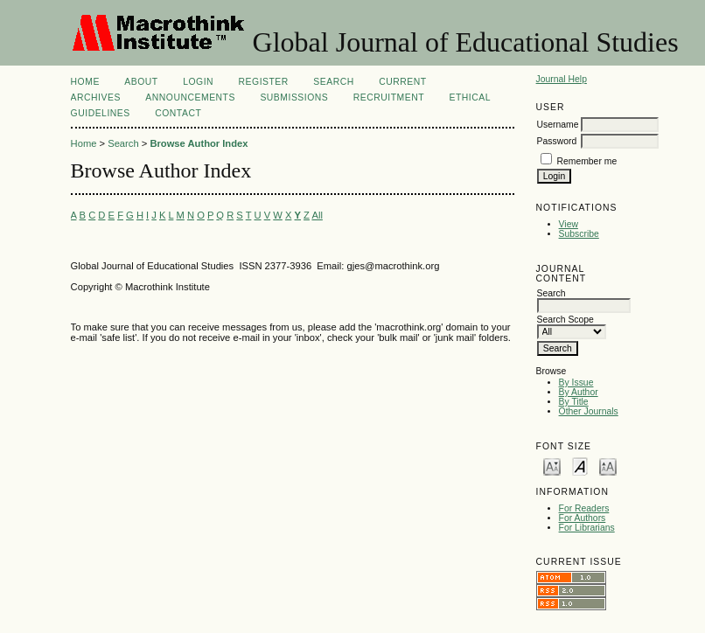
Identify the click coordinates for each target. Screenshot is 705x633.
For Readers (584, 508)
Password (557, 141)
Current (402, 82)
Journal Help (561, 79)
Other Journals (588, 411)
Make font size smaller (552, 466)
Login (198, 82)
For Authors (582, 518)
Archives (96, 97)
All (316, 215)
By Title (574, 402)
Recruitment (388, 97)
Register (264, 82)
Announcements (190, 97)
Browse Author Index (199, 143)
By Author (578, 392)
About (140, 82)
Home (85, 82)
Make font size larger (608, 466)
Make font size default (580, 466)
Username (558, 124)
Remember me (586, 161)
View (568, 224)
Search (333, 82)
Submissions (294, 97)
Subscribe (579, 234)
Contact (178, 113)
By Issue (576, 382)
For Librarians (587, 527)
